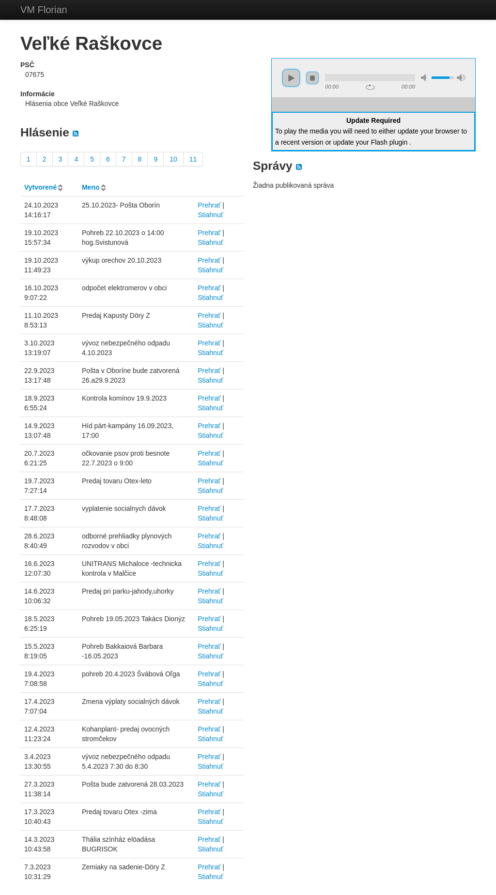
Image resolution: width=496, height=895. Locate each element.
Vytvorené (40, 187)
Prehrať (209, 205)
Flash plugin (389, 142)
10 (173, 159)
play (291, 78)
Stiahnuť (210, 215)
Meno (91, 187)
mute (425, 77)
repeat (370, 87)
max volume (461, 77)
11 (193, 159)
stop (312, 78)
